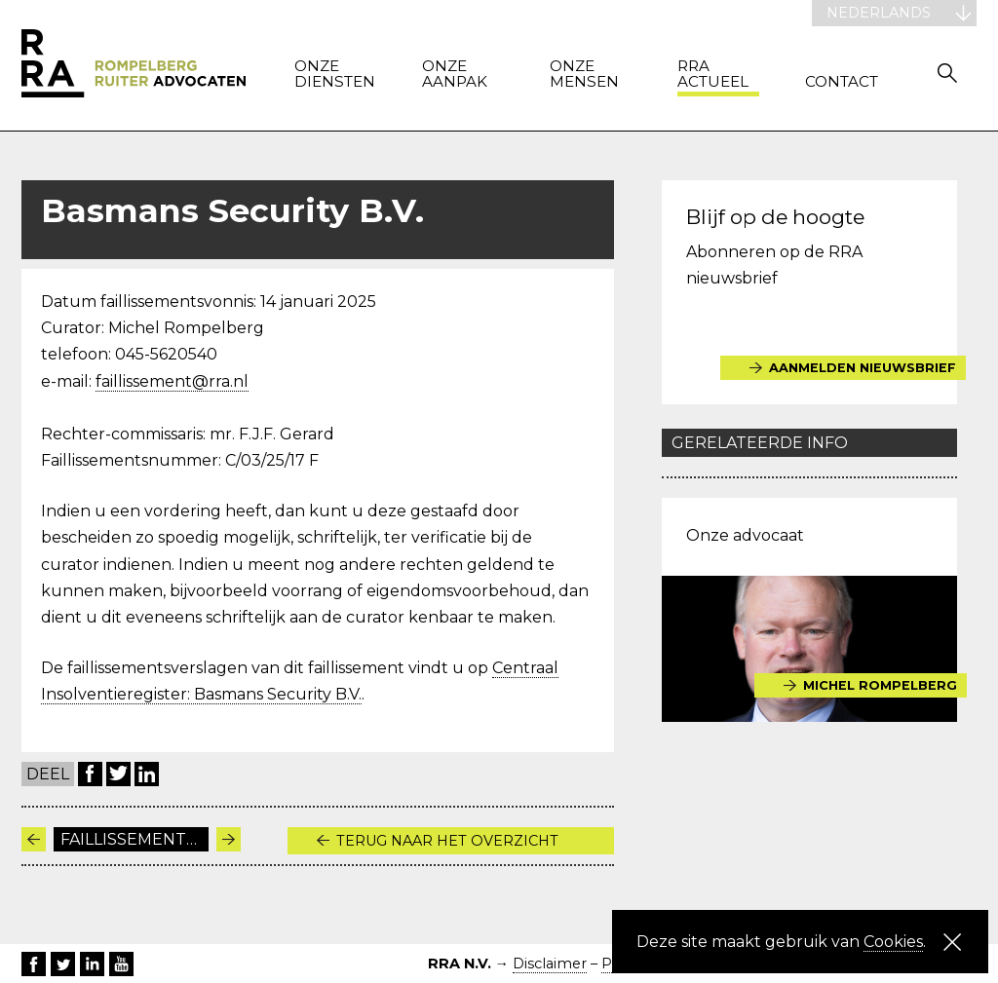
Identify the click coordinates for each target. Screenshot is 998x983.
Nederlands (878, 12)
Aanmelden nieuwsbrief (863, 367)
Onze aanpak (454, 74)
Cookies (893, 941)
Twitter (118, 774)
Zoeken (947, 72)
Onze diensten (334, 74)
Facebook (90, 774)
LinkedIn (146, 774)
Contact (841, 82)
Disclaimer (550, 963)
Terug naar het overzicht (447, 841)
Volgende (228, 839)
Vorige (33, 839)
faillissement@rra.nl (172, 381)
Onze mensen (584, 74)
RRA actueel (712, 74)
